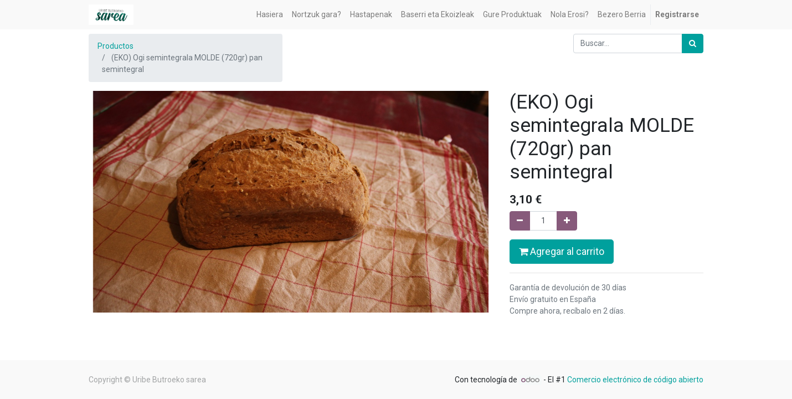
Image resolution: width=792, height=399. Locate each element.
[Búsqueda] (692, 43)
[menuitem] (269, 14)
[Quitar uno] (520, 221)
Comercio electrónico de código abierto (635, 379)
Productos (115, 46)
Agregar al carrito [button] (561, 251)
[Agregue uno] (567, 221)
